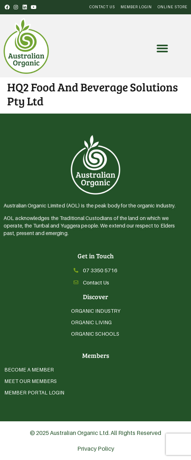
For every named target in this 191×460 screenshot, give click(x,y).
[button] (162, 48)
